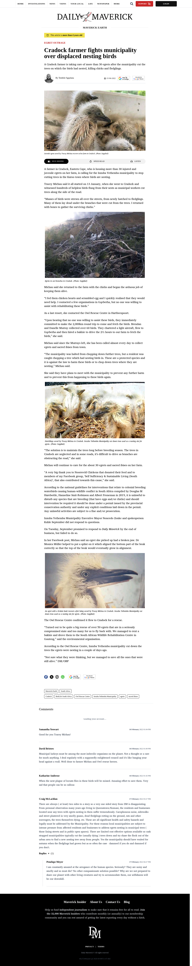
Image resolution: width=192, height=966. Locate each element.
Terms (101, 947)
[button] (124, 78)
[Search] (131, 3)
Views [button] (63, 4)
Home (21, 4)
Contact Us (113, 902)
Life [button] (90, 4)
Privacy (89, 947)
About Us (96, 902)
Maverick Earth (51, 691)
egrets (122, 696)
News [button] (52, 4)
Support (144, 4)
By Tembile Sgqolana (65, 78)
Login (166, 4)
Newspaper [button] (103, 4)
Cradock (49, 696)
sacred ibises (133, 696)
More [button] (117, 4)
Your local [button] (77, 4)
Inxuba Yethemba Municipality (105, 696)
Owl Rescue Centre (83, 696)
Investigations (36, 4)
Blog (127, 902)
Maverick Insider (75, 902)
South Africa (65, 691)
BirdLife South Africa (64, 696)
